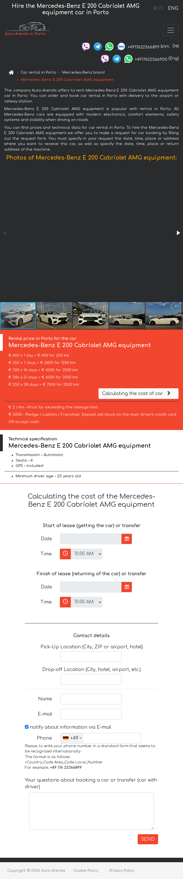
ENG (173, 8)
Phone (44, 738)
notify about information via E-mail (68, 727)
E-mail (45, 714)
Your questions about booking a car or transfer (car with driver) (91, 783)
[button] (177, 232)
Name (45, 699)
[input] (91, 539)
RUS (158, 8)
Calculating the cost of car (137, 393)
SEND (148, 839)
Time (46, 554)
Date (46, 538)
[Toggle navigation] (171, 30)
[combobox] (72, 738)
